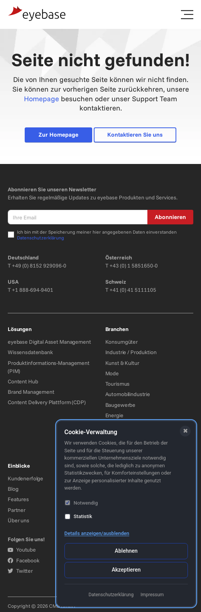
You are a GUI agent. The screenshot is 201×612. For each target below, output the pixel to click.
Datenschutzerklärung (40, 238)
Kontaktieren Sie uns (134, 134)
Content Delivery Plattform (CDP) (47, 402)
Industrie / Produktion (131, 352)
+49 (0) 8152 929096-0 (39, 265)
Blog (13, 488)
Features (18, 499)
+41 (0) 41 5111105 (133, 289)
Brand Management (31, 391)
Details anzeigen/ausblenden (96, 533)
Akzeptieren (125, 570)
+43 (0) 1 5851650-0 (134, 265)
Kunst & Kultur (122, 363)
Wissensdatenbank (30, 352)
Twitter (20, 570)
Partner (16, 510)
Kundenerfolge (25, 478)
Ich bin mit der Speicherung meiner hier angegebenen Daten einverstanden (97, 235)
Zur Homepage (58, 134)
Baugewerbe (120, 404)
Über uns (18, 520)
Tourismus (117, 383)
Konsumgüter (121, 341)
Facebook (23, 560)
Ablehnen (126, 551)
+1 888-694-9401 (32, 289)
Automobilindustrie (127, 394)
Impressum (152, 594)
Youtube (22, 549)
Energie (114, 415)
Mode (112, 373)
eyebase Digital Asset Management (49, 341)
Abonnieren (170, 217)
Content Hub (23, 381)
